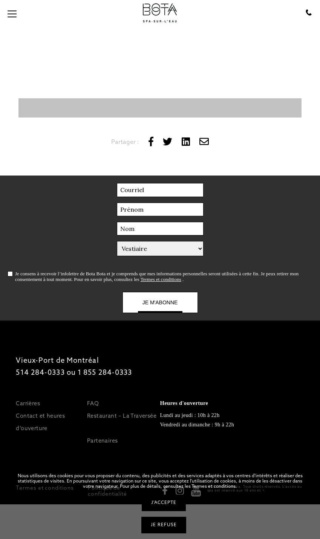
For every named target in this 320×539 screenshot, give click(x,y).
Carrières (28, 403)
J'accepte (163, 502)
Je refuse (164, 525)
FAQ (93, 403)
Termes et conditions (161, 279)
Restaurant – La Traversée (121, 415)
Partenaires (102, 440)
